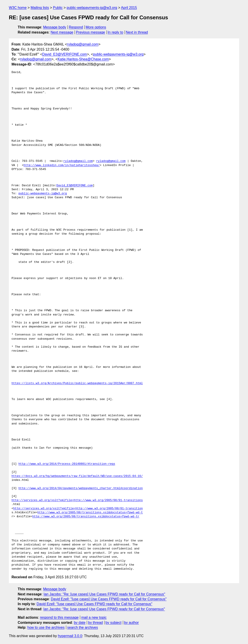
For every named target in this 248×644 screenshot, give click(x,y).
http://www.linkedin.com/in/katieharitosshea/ (62, 165)
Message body (54, 27)
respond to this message (59, 617)
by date (79, 622)
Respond (76, 27)
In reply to (115, 32)
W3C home (18, 8)
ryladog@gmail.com (83, 44)
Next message (62, 32)
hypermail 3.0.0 (70, 636)
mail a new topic (94, 617)
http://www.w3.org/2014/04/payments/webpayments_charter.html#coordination (80, 488)
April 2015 (129, 8)
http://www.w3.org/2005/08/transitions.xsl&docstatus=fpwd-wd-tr (86, 517)
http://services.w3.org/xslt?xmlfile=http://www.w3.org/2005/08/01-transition (78, 509)
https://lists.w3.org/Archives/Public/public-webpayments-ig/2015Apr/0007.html (77, 383)
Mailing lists (40, 8)
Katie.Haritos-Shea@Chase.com (83, 59)
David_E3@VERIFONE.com (64, 54)
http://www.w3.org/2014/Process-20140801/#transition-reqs (66, 464)
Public (58, 8)
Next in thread (137, 32)
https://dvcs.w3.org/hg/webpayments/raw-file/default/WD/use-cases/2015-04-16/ (77, 476)
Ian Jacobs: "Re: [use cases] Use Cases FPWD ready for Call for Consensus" (104, 594)
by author (131, 622)
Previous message (90, 32)
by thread (95, 622)
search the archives (82, 627)
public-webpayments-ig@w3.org (92, 8)
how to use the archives (46, 627)
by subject (113, 622)
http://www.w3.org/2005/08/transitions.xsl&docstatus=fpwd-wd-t (90, 513)
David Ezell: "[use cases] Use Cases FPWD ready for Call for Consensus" (109, 599)
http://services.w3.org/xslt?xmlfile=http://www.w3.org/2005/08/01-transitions (77, 500)
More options (96, 27)
